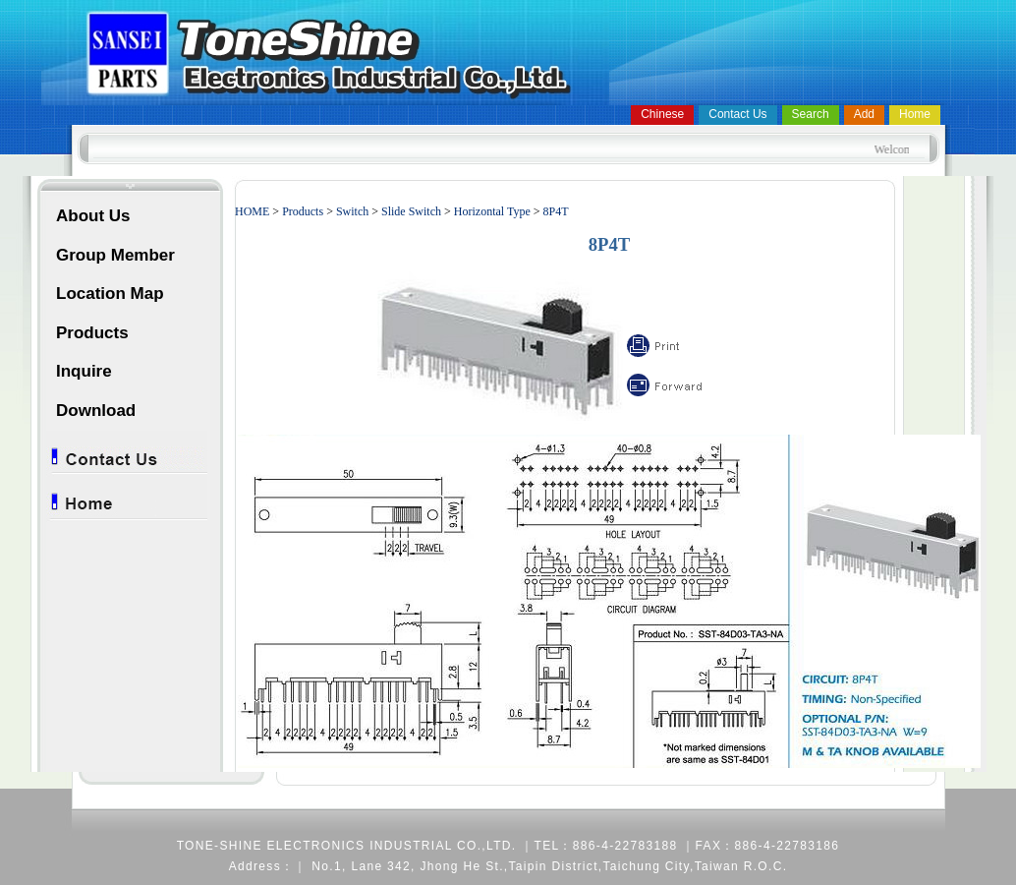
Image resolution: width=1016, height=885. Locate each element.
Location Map (110, 293)
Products (92, 333)
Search (810, 114)
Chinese (662, 114)
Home (915, 114)
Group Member (115, 255)
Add (864, 114)
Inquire (84, 371)
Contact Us (737, 114)
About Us (93, 215)
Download (96, 410)
